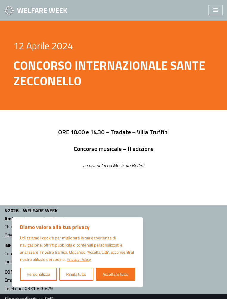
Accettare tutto (115, 274)
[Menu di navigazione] (216, 10)
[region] (77, 252)
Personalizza (38, 274)
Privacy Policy (79, 259)
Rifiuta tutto (76, 274)
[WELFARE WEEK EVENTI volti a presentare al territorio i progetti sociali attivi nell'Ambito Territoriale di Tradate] (35, 10)
